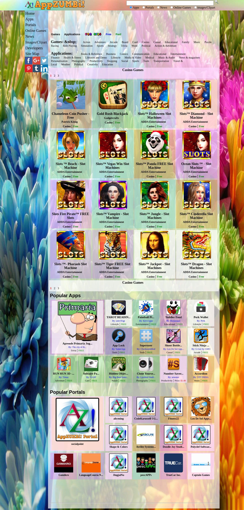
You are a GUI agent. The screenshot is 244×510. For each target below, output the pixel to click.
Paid (118, 34)
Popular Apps (65, 295)
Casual (157, 42)
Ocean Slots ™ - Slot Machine (196, 166)
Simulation (86, 45)
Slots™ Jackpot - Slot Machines (154, 266)
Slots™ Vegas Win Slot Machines (112, 166)
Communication (140, 54)
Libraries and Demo (96, 57)
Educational (171, 42)
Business (111, 54)
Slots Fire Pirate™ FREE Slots (70, 216)
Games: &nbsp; (64, 42)
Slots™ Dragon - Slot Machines (196, 266)
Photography (78, 61)
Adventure (100, 42)
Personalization (59, 61)
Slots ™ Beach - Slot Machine (70, 166)
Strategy (112, 45)
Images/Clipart (36, 42)
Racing (55, 45)
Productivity (96, 61)
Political (146, 45)
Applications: (63, 53)
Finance (55, 57)
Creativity (92, 64)
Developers (34, 48)
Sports (100, 45)
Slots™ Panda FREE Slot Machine (154, 166)
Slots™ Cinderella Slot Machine (196, 216)
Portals (30, 25)
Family (185, 42)
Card (135, 42)
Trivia (124, 45)
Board (125, 42)
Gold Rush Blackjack (112, 114)
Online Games (35, 31)
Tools (146, 61)
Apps (29, 19)
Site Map (32, 54)
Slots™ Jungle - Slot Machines (154, 216)
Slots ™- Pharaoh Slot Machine (70, 266)
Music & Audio (166, 57)
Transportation (161, 61)
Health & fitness (72, 57)
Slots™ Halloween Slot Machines (154, 115)
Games (55, 34)
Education (107, 64)
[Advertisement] (133, 21)
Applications (72, 34)
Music (197, 42)
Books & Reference (91, 54)
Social (124, 61)
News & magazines (189, 57)
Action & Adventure (165, 45)
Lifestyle (115, 57)
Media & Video (133, 57)
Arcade (113, 42)
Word (134, 45)
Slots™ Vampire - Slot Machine (112, 216)
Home (30, 13)
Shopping (112, 61)
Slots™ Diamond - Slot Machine (196, 115)
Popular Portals (67, 392)
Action (86, 42)
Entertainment (178, 54)
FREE (81, 350)
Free (109, 34)
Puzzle (208, 42)
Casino (145, 42)
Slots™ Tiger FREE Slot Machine (112, 266)
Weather (65, 64)
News (29, 36)
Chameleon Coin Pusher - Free (70, 115)
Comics (124, 54)
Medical (149, 57)
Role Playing (70, 45)
